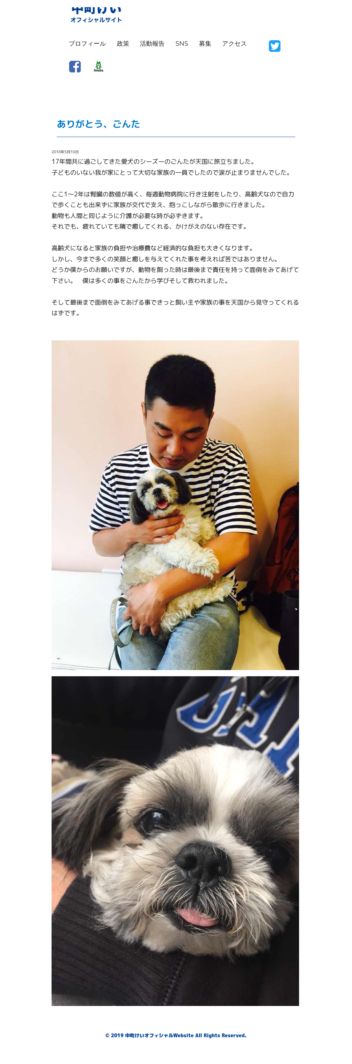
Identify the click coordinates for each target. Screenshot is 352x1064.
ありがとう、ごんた (98, 124)
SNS (182, 43)
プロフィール (87, 43)
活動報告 (152, 43)
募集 (205, 43)
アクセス (234, 43)
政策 (123, 43)
